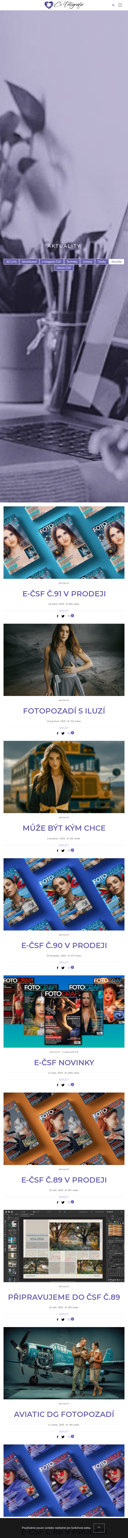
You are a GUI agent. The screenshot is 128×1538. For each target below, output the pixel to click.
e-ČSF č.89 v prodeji (64, 1180)
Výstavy (87, 261)
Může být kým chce (64, 828)
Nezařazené (29, 261)
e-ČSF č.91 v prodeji (64, 593)
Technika (72, 261)
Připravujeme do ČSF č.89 (64, 1297)
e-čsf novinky (64, 1062)
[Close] (99, 1528)
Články (102, 261)
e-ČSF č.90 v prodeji (64, 945)
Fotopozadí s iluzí (64, 710)
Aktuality (116, 261)
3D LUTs (11, 261)
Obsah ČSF (64, 267)
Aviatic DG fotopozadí (64, 1414)
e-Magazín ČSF (51, 261)
